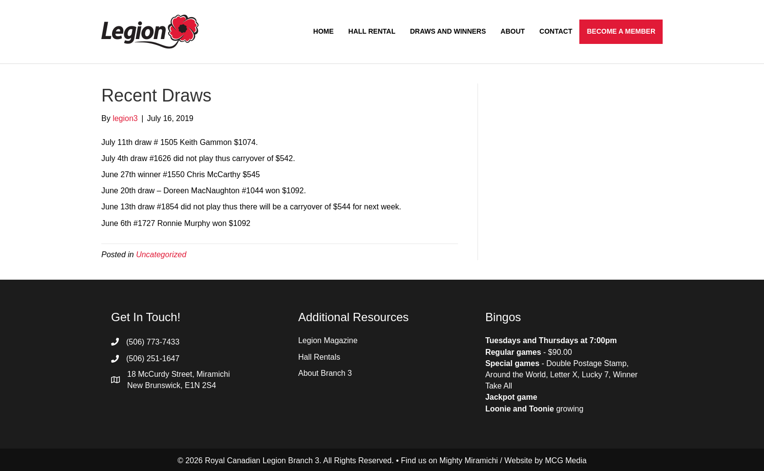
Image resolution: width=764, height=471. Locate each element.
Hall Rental (372, 31)
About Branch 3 (325, 373)
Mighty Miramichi (468, 460)
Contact (555, 31)
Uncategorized (161, 254)
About (512, 31)
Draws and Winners (448, 31)
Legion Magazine (328, 340)
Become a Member (621, 31)
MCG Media (566, 460)
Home (323, 31)
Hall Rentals (319, 357)
